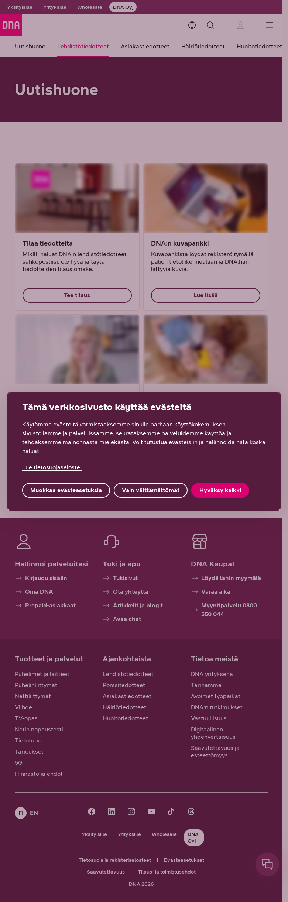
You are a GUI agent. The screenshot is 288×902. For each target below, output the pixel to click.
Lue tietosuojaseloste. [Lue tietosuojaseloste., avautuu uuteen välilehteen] (52, 467)
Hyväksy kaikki (220, 490)
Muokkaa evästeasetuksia (66, 490)
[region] (144, 451)
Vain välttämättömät (150, 490)
